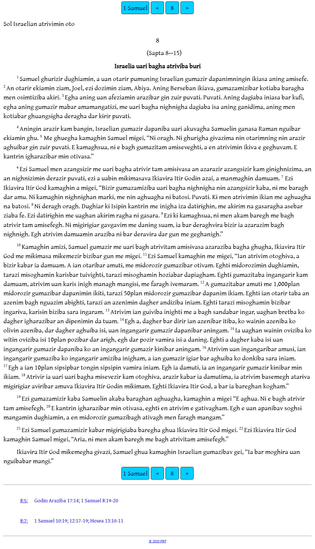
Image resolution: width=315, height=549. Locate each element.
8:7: (24, 520)
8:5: (24, 500)
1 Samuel (135, 7)
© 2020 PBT (157, 541)
